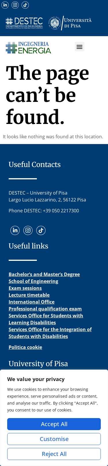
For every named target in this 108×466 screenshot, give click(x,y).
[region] (54, 418)
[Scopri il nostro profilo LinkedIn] (5, 5)
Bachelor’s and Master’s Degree (44, 274)
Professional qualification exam (45, 309)
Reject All (54, 454)
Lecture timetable (29, 295)
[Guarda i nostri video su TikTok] (25, 5)
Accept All (54, 424)
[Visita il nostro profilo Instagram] (15, 5)
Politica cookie (25, 347)
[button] (79, 46)
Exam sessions (25, 288)
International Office (31, 302)
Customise (54, 439)
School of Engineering (33, 281)
